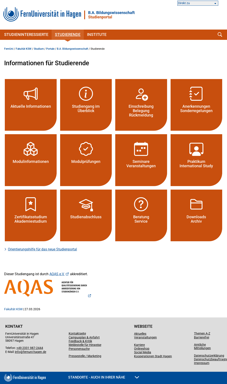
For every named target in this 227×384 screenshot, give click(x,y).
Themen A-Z (202, 333)
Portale (50, 48)
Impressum (201, 363)
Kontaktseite (77, 333)
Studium (39, 48)
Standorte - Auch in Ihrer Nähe (103, 377)
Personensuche (79, 349)
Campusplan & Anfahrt (84, 337)
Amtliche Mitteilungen (202, 346)
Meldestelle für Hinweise (85, 345)
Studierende (67, 34)
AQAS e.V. (57, 274)
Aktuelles (140, 333)
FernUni (8, 48)
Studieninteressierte (26, 34)
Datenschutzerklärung (209, 355)
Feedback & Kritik (80, 341)
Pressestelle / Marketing (85, 356)
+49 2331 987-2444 (29, 348)
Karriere (139, 345)
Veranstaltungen (145, 337)
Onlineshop (141, 348)
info (17, 352)
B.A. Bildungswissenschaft (111, 15)
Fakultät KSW (23, 48)
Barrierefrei (201, 337)
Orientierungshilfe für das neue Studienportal (42, 249)
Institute (97, 34)
